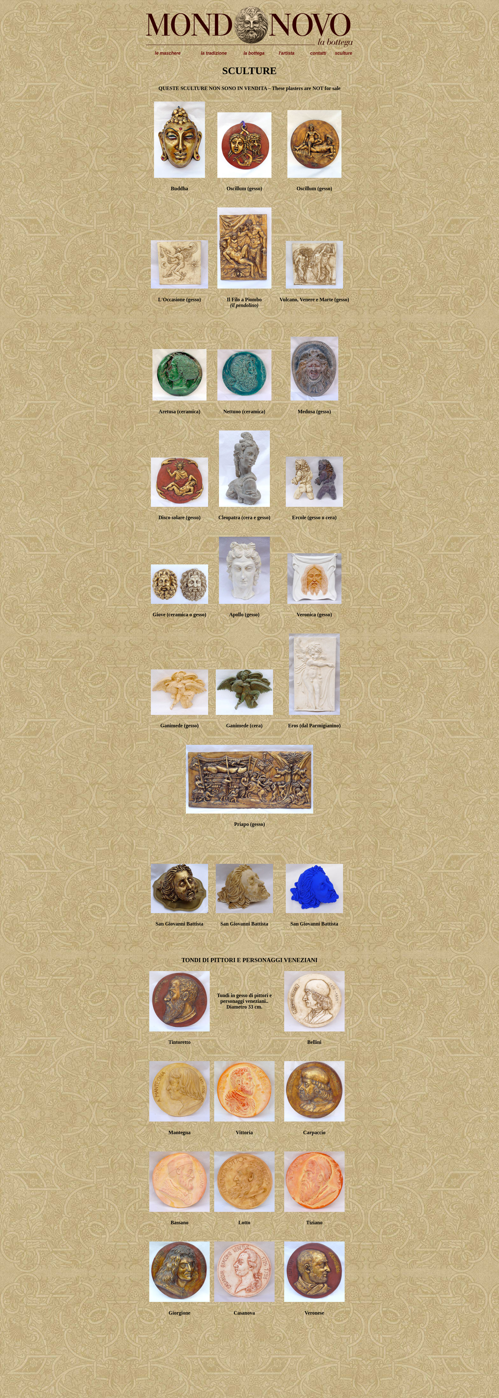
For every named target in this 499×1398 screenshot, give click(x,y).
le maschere (168, 53)
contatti (318, 53)
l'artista (286, 53)
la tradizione (214, 53)
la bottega (253, 53)
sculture (343, 53)
